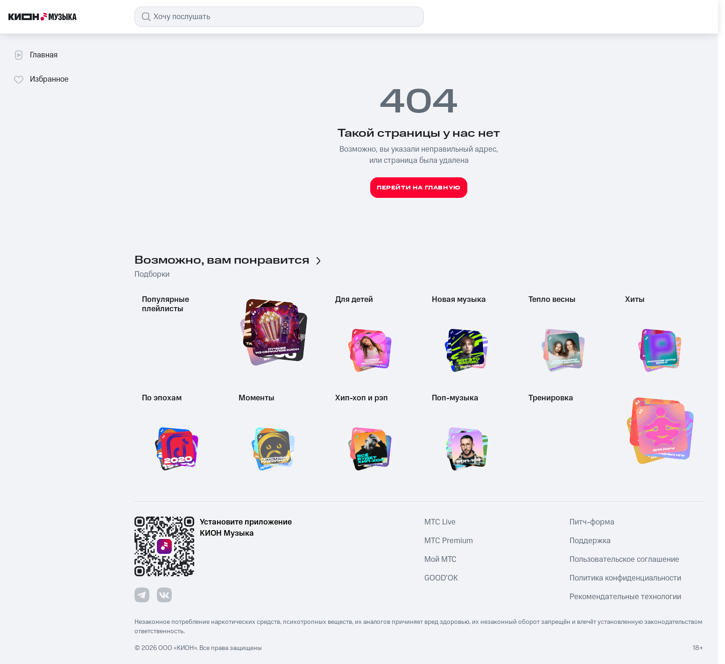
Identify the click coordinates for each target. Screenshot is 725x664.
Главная (35, 55)
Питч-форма (592, 522)
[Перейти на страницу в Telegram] (141, 594)
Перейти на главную (419, 188)
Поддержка (590, 540)
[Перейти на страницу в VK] (164, 594)
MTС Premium (448, 540)
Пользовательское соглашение (624, 559)
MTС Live (440, 522)
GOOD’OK (441, 578)
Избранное (41, 79)
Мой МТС (440, 559)
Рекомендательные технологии (625, 596)
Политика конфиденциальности (625, 578)
